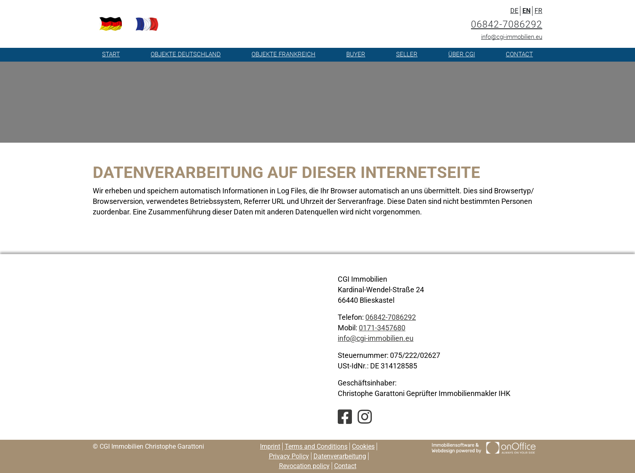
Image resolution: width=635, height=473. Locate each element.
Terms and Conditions (316, 446)
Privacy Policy (289, 456)
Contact (519, 54)
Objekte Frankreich (283, 54)
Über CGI (461, 54)
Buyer (355, 54)
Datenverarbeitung (339, 456)
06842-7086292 (506, 24)
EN (526, 11)
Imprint (270, 446)
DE (514, 11)
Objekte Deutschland (186, 54)
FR (538, 11)
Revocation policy (304, 466)
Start (111, 54)
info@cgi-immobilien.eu (511, 37)
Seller (407, 54)
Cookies (363, 446)
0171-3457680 (382, 327)
